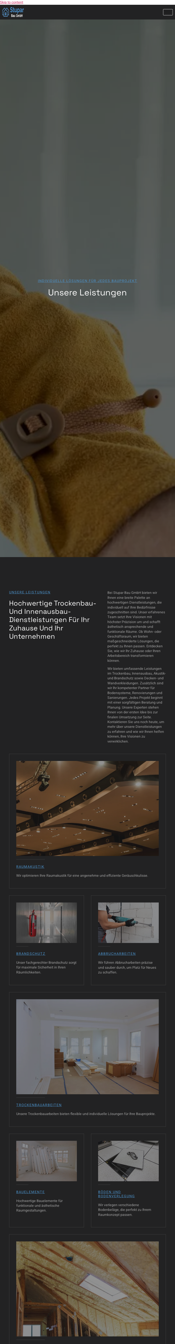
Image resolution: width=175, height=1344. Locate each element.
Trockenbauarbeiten (39, 1105)
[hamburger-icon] (168, 12)
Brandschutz (30, 953)
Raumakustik (30, 866)
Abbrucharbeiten (117, 953)
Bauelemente (30, 1192)
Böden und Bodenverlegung (116, 1194)
